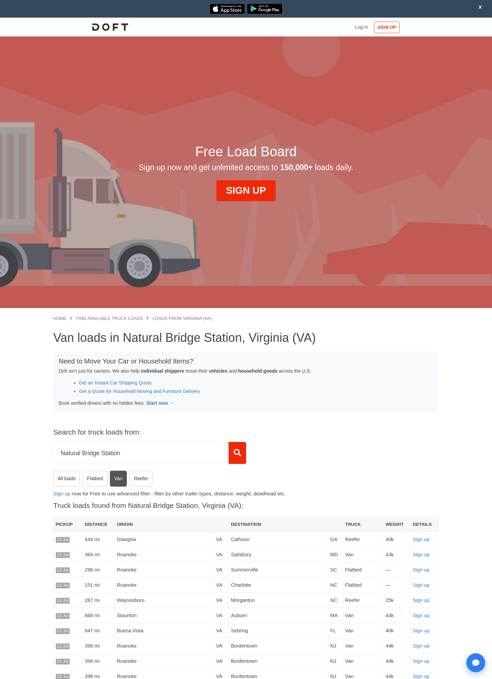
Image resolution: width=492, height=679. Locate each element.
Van (118, 478)
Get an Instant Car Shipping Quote (115, 382)
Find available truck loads (109, 318)
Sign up (62, 493)
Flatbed (95, 478)
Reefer (141, 478)
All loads (67, 478)
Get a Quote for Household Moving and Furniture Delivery (139, 391)
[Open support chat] (475, 662)
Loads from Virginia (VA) (182, 318)
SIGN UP (416, 27)
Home (60, 318)
